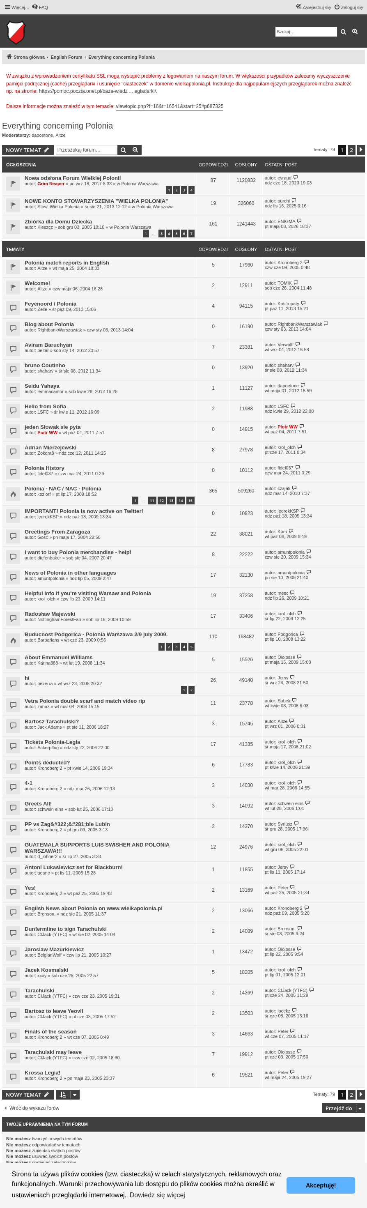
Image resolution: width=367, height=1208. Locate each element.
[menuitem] (40, 7)
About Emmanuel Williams (58, 657)
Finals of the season (51, 1032)
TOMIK (285, 283)
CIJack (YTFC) (52, 934)
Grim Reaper (50, 183)
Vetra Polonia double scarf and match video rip (85, 701)
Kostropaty (288, 303)
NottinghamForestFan (59, 619)
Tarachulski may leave (53, 1052)
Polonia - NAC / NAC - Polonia (63, 489)
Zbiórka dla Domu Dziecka (58, 222)
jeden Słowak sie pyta (52, 427)
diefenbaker (49, 557)
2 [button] (351, 150)
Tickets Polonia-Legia (52, 742)
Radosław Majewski (50, 614)
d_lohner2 (47, 856)
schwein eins (50, 809)
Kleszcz (45, 227)
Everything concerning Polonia (57, 125)
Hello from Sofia (45, 406)
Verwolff (286, 344)
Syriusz (285, 823)
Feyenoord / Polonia (50, 304)
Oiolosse (286, 657)
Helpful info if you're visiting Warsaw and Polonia (88, 593)
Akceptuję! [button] (321, 1185)
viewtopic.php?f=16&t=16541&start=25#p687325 (170, 106)
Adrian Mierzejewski (50, 447)
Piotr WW (47, 432)
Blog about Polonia (49, 324)
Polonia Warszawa (139, 183)
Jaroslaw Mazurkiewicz (54, 949)
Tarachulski (39, 990)
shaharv (45, 370)
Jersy (283, 677)
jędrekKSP (48, 516)
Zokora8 (45, 453)
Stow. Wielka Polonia (58, 206)
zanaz (43, 706)
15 (190, 500)
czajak (284, 488)
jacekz (284, 1010)
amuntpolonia (291, 552)
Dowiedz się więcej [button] (157, 1195)
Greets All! (38, 804)
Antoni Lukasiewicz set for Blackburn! (74, 867)
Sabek (284, 700)
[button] (361, 150)
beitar (43, 350)
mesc (283, 593)
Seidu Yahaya (42, 386)
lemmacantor (50, 391)
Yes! (30, 888)
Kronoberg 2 (290, 262)
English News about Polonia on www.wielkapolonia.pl (94, 908)
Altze (60, 135)
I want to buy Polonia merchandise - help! (78, 552)
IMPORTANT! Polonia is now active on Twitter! (84, 511)
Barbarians (48, 639)
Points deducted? (47, 762)
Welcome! (37, 283)
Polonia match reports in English (67, 263)
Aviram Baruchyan (48, 345)
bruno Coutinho (45, 365)
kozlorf (43, 494)
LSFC (43, 412)
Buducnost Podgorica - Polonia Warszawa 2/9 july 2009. (96, 634)
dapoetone (42, 135)
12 (162, 500)
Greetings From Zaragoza (57, 532)
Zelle (42, 309)
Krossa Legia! (42, 1073)
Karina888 (47, 662)
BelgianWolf (49, 955)
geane (43, 872)
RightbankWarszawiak (59, 329)
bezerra (45, 683)
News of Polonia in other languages (70, 573)
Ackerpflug (48, 747)
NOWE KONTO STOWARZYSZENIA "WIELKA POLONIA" (96, 201)
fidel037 (45, 473)
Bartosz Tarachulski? (52, 721)
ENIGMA (286, 221)
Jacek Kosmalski (46, 970)
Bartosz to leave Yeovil (54, 1011)
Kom (282, 531)
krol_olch (287, 447)
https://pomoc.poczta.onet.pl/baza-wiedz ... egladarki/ (97, 91)
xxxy (41, 975)
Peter (283, 887)
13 (171, 500)
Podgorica (288, 634)
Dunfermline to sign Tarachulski (66, 929)
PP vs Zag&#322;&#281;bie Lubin (67, 824)
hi (27, 678)
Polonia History (44, 468)
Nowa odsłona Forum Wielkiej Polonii (73, 178)
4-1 (28, 783)
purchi (284, 200)
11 (152, 500)
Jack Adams (49, 727)
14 (181, 500)
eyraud (284, 177)
